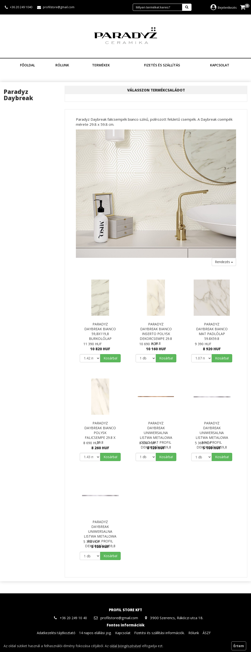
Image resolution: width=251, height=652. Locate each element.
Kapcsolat (219, 65)
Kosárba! (110, 358)
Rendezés (224, 261)
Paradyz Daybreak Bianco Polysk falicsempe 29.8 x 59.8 (100, 433)
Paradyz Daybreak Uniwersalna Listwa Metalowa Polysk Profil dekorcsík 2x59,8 (100, 533)
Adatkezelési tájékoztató (56, 633)
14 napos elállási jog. (95, 633)
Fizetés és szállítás (162, 65)
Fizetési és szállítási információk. (159, 633)
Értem (238, 646)
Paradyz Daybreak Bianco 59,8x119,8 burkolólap (100, 331)
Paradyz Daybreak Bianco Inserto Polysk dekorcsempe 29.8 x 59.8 (156, 334)
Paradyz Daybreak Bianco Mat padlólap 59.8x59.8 (212, 331)
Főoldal (27, 65)
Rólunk (62, 65)
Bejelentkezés (224, 8)
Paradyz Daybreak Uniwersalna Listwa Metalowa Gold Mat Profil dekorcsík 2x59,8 (156, 435)
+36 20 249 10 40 (73, 618)
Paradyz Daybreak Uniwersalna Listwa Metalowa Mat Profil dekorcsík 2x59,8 (212, 435)
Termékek (102, 65)
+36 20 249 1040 (21, 7)
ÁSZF (207, 633)
